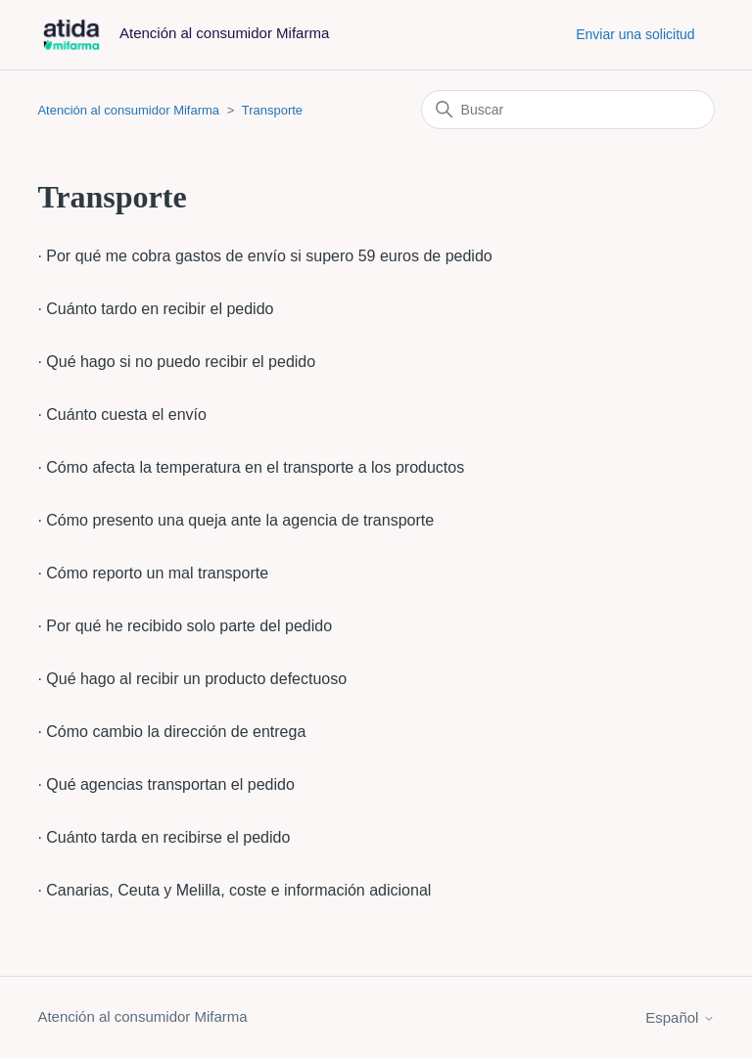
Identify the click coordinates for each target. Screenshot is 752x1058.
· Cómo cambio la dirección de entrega (171, 731)
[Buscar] (568, 109)
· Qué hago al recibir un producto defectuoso (192, 678)
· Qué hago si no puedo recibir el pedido (176, 361)
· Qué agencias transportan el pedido (165, 784)
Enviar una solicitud (635, 34)
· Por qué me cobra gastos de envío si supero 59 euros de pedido (264, 256)
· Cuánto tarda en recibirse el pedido (163, 837)
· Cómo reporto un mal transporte (152, 573)
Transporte (272, 110)
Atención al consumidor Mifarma (128, 110)
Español (679, 1017)
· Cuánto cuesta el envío (122, 414)
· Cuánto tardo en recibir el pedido (155, 308)
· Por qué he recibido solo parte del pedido (184, 626)
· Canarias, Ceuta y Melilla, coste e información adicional (234, 890)
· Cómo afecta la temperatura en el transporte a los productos (250, 467)
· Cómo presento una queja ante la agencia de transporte (235, 520)
